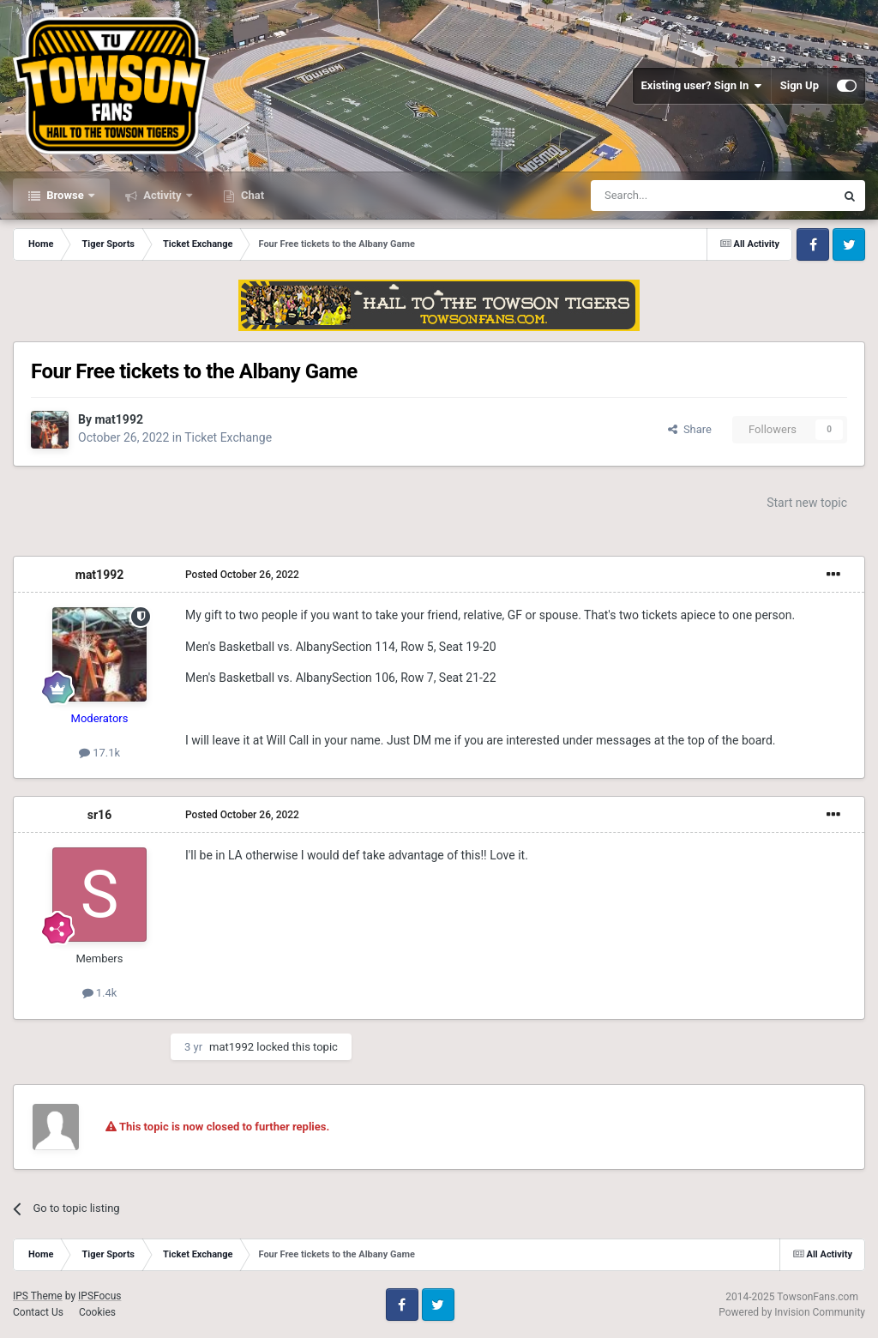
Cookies (97, 1312)
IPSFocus (99, 1296)
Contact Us (38, 1312)
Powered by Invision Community (792, 1312)
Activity (162, 195)
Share (690, 429)
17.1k (99, 752)
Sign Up (799, 85)
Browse (65, 195)
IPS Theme (38, 1296)
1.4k (99, 992)
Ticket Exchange (228, 437)
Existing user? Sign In (701, 86)
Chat (251, 195)
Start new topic (807, 502)
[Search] (672, 195)
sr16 (99, 815)
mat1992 (118, 419)
